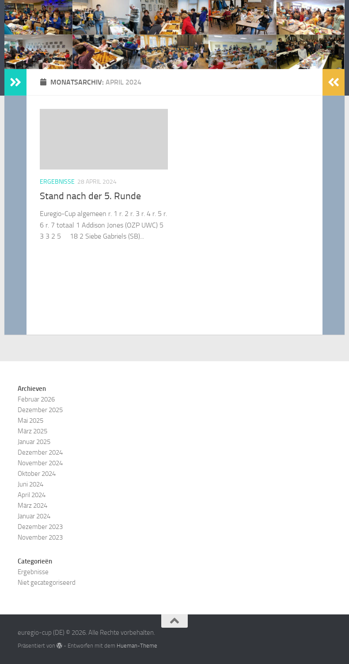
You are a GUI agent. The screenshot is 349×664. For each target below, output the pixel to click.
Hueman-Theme (137, 645)
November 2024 (40, 463)
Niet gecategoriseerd (47, 583)
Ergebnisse (57, 181)
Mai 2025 (30, 421)
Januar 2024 (34, 516)
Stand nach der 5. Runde (90, 196)
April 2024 (32, 495)
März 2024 (32, 506)
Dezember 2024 (40, 452)
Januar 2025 (34, 442)
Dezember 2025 (40, 410)
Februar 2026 (36, 399)
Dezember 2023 (40, 527)
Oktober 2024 (37, 474)
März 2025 (32, 431)
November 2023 (40, 537)
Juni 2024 (30, 484)
